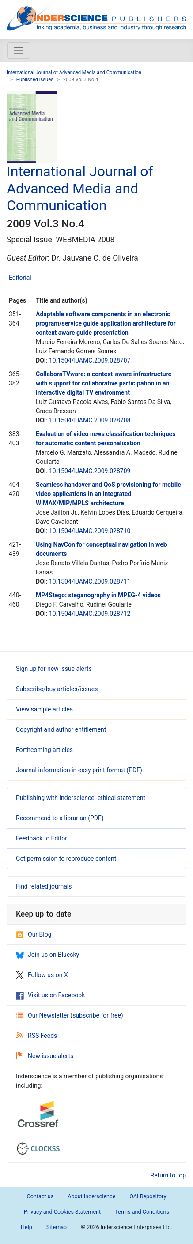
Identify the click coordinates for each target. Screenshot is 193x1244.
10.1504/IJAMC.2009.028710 (90, 530)
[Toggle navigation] (18, 50)
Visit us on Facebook (50, 995)
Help (26, 1227)
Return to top (168, 1175)
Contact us (40, 1196)
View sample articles (44, 709)
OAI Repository (147, 1196)
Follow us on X (42, 974)
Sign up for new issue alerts (54, 668)
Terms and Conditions (142, 1211)
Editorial (20, 277)
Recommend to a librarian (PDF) (60, 818)
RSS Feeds (36, 1035)
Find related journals (44, 886)
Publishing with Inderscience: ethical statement (80, 797)
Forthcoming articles (44, 749)
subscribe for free (96, 1015)
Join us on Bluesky (47, 954)
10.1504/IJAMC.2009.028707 (90, 360)
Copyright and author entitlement (61, 729)
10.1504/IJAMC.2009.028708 (90, 420)
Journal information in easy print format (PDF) (79, 770)
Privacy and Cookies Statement (62, 1211)
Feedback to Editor (41, 838)
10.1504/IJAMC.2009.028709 (90, 470)
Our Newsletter (43, 1015)
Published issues (34, 79)
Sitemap (56, 1227)
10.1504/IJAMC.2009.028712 (90, 613)
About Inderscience (91, 1196)
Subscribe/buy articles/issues (57, 688)
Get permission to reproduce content (66, 858)
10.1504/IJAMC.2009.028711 (90, 581)
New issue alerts (44, 1055)
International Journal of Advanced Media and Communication (74, 72)
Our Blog (34, 934)
